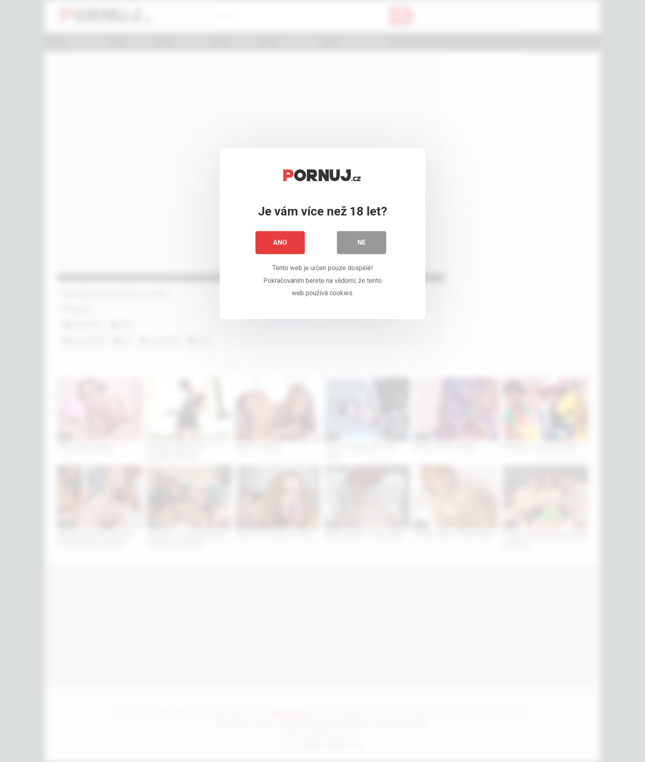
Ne (361, 242)
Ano (280, 242)
